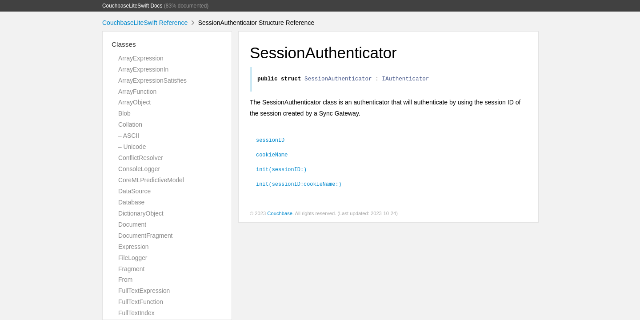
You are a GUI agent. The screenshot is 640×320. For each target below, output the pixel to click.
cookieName (272, 155)
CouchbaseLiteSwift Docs (132, 6)
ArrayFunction (137, 91)
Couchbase (279, 214)
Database (131, 202)
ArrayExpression (141, 58)
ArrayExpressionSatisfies (152, 80)
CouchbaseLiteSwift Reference (145, 22)
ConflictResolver (140, 157)
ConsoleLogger (139, 168)
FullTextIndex (136, 312)
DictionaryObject (141, 213)
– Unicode (132, 146)
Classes (124, 44)
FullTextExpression (144, 290)
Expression (133, 246)
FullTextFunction (140, 301)
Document (132, 224)
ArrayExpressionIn (143, 69)
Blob (124, 113)
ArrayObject (134, 102)
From (125, 279)
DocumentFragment (145, 235)
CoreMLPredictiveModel (151, 180)
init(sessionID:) (281, 170)
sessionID (270, 140)
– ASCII (128, 135)
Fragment (131, 268)
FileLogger (133, 257)
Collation (130, 124)
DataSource (134, 191)
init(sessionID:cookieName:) (299, 184)
